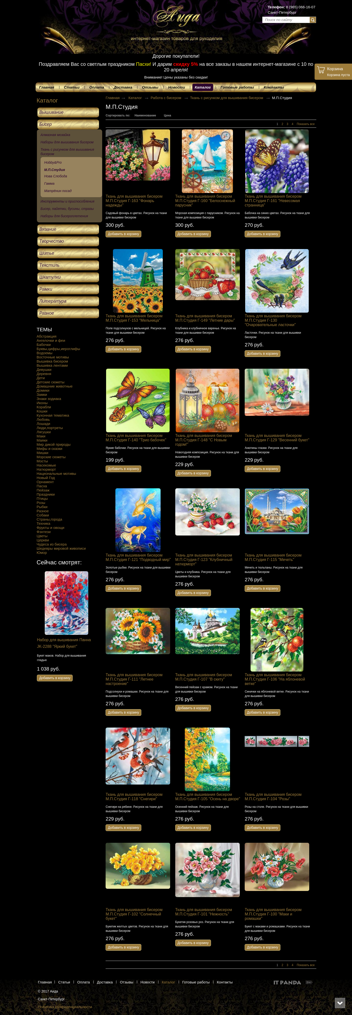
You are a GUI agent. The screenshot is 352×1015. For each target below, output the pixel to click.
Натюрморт (46, 469)
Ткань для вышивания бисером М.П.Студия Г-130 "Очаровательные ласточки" (273, 320)
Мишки (42, 453)
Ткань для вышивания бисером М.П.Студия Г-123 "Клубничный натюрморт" (203, 559)
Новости (148, 982)
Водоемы (45, 353)
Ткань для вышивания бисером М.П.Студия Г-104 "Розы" (273, 796)
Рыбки (42, 507)
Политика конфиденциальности (65, 1007)
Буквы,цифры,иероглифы (58, 349)
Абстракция (46, 336)
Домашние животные (55, 386)
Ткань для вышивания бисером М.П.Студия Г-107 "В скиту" (203, 677)
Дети (41, 378)
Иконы (42, 403)
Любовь (43, 419)
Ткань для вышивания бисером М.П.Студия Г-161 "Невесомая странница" (273, 200)
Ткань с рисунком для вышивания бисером (227, 98)
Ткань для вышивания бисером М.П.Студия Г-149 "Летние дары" (205, 318)
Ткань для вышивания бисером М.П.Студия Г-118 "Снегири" (134, 796)
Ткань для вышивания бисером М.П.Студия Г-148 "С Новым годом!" (203, 439)
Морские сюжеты (51, 457)
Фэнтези (44, 532)
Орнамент (45, 482)
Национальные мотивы (56, 473)
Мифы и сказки (49, 448)
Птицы (42, 498)
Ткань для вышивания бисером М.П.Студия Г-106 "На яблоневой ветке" (275, 679)
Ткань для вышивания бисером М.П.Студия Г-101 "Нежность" (203, 912)
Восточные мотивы (53, 357)
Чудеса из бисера (52, 544)
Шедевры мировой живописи (61, 548)
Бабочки (44, 344)
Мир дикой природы (54, 444)
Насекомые (46, 465)
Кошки (42, 411)
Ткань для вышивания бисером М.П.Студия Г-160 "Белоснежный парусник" (205, 200)
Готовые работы (196, 982)
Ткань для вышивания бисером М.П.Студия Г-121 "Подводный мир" (138, 557)
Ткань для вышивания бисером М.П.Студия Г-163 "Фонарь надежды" (134, 200)
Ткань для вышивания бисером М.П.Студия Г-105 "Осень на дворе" (207, 796)
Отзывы (126, 982)
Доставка (105, 982)
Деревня (44, 374)
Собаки (43, 515)
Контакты (225, 982)
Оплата (83, 982)
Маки (41, 436)
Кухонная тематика (53, 415)
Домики (43, 390)
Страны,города (49, 519)
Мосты (42, 461)
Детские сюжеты (51, 382)
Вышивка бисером (52, 361)
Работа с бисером (166, 98)
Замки (42, 394)
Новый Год (46, 478)
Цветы (42, 536)
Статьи (64, 982)
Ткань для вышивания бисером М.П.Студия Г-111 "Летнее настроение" (134, 679)
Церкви (43, 540)
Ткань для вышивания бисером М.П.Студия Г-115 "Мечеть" (273, 557)
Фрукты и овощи (50, 527)
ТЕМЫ (44, 329)
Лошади (43, 424)
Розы (41, 503)
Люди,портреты (50, 428)
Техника (43, 523)
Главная (113, 98)
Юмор (42, 552)
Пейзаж (43, 490)
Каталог (203, 87)
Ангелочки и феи (51, 340)
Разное (43, 511)
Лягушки (44, 432)
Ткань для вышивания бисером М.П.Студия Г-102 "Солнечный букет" (134, 914)
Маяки (42, 440)
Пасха (42, 486)
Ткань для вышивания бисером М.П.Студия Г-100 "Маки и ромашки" (273, 914)
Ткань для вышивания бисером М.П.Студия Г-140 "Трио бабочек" (136, 437)
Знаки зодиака (49, 399)
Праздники (46, 494)
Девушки (44, 369)
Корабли (44, 407)
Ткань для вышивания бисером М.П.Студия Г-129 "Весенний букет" (277, 437)
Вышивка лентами (52, 365)
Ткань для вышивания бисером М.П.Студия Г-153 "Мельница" (134, 318)
